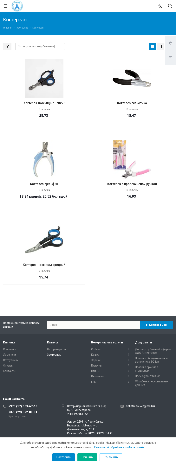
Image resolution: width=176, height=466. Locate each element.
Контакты (9, 371)
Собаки (96, 349)
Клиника (9, 342)
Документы (143, 342)
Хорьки (96, 360)
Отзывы (8, 365)
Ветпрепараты (56, 349)
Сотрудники (10, 360)
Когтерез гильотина (132, 103)
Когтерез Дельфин (44, 184)
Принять (87, 457)
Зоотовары (54, 354)
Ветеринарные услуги (107, 342)
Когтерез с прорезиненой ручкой (132, 184)
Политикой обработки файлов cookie (119, 447)
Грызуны (96, 365)
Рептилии (97, 376)
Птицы (95, 371)
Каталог (53, 342)
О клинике (9, 349)
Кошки (95, 354)
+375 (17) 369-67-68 (23, 406)
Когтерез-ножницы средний (44, 265)
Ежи (93, 381)
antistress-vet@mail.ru (140, 406)
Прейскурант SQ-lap (147, 376)
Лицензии (9, 354)
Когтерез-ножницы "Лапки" (44, 103)
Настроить (63, 457)
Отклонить (111, 457)
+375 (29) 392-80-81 (23, 412)
